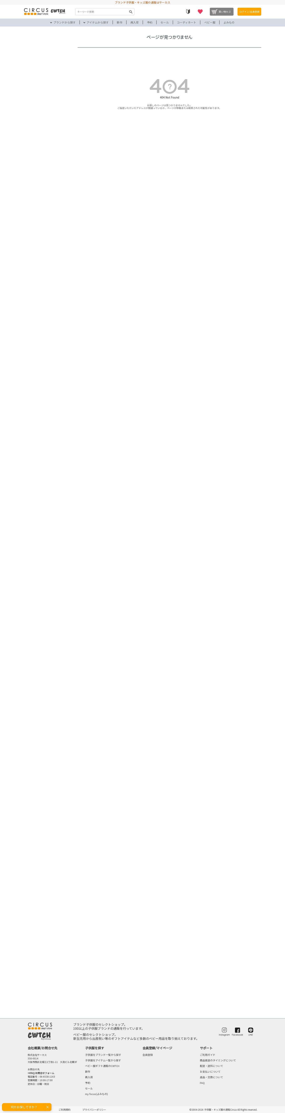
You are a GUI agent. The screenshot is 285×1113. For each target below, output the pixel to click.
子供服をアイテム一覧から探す (103, 1060)
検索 (130, 11)
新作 (119, 22)
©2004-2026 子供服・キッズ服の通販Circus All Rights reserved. (223, 1109)
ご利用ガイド (207, 1055)
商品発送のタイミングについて (218, 1060)
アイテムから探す (98, 22)
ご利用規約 (64, 1109)
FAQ (202, 1083)
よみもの (229, 22)
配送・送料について (211, 1066)
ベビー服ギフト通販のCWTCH (102, 1066)
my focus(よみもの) (96, 1094)
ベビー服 (209, 22)
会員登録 (147, 1055)
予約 (149, 22)
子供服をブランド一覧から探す (103, 1055)
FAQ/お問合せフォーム (42, 1073)
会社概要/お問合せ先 (42, 1048)
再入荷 (134, 22)
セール (165, 22)
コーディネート (186, 22)
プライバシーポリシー (94, 1109)
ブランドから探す (64, 22)
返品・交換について (211, 1077)
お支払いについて (210, 1071)
